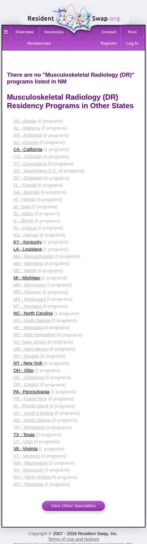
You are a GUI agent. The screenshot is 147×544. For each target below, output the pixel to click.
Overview (24, 32)
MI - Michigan (26, 277)
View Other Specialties (73, 505)
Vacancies (54, 32)
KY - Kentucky (27, 242)
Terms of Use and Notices (73, 539)
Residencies (39, 43)
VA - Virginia (25, 448)
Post (132, 32)
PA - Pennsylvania (31, 391)
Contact (109, 32)
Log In (132, 43)
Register (109, 43)
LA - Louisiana (27, 249)
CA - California (27, 149)
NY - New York (27, 363)
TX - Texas (24, 434)
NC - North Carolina (33, 313)
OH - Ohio (23, 370)
